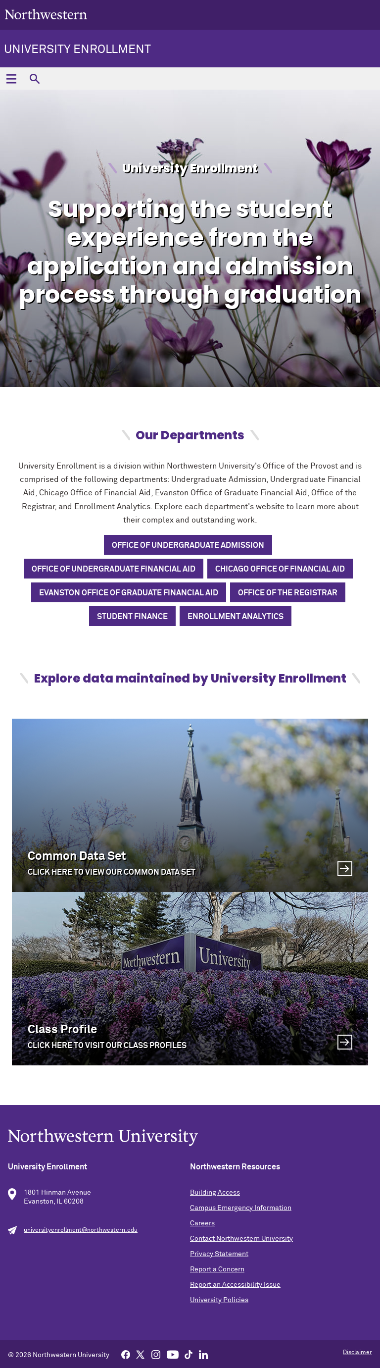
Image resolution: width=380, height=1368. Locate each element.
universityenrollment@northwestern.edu (81, 1230)
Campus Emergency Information (240, 1208)
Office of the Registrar (287, 593)
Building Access (215, 1192)
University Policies (219, 1300)
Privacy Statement (219, 1254)
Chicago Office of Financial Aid (280, 569)
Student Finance (132, 617)
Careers (202, 1223)
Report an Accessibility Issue (235, 1284)
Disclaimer (357, 1353)
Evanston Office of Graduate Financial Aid (128, 593)
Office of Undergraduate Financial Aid (113, 569)
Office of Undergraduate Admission (188, 545)
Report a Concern (217, 1269)
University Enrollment (77, 49)
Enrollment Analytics (236, 617)
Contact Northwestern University (241, 1238)
